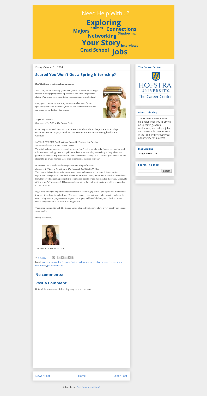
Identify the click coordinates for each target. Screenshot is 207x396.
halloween (83, 261)
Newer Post (42, 376)
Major (120, 261)
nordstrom (40, 265)
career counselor (52, 261)
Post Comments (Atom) (88, 386)
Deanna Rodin (69, 261)
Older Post (120, 376)
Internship (95, 261)
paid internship (55, 265)
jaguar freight (109, 261)
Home (82, 376)
